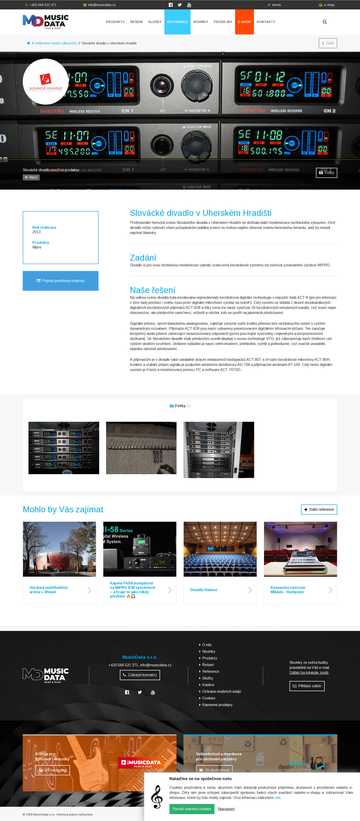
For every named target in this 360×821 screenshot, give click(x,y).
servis (274, 5)
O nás (207, 645)
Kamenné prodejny (217, 705)
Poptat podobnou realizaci (61, 281)
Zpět (328, 43)
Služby (155, 22)
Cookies (208, 698)
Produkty (115, 22)
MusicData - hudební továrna (46, 22)
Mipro (31, 177)
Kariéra (208, 685)
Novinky (200, 22)
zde (278, 801)
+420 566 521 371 (40, 5)
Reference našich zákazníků (56, 43)
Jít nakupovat (53, 770)
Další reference (319, 509)
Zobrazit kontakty (140, 675)
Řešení (136, 22)
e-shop (327, 5)
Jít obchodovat (214, 770)
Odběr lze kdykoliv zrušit (309, 673)
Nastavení (226, 812)
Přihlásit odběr (307, 686)
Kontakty (266, 22)
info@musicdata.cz (99, 5)
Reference (177, 22)
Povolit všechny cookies (192, 812)
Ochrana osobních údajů (221, 691)
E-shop (244, 22)
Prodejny (223, 22)
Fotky (326, 173)
